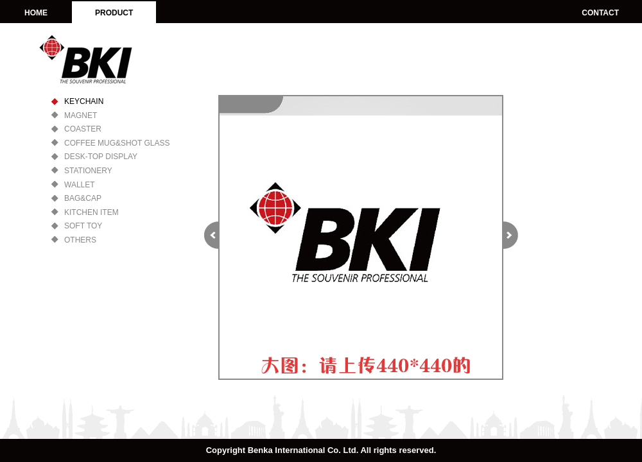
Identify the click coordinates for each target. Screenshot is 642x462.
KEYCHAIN (83, 101)
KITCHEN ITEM (91, 212)
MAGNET (80, 115)
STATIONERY (88, 170)
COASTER (82, 128)
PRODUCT (114, 12)
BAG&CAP (82, 198)
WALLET (79, 184)
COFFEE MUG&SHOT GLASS (116, 143)
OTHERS (80, 239)
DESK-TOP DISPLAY (100, 156)
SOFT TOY (83, 225)
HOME (36, 12)
